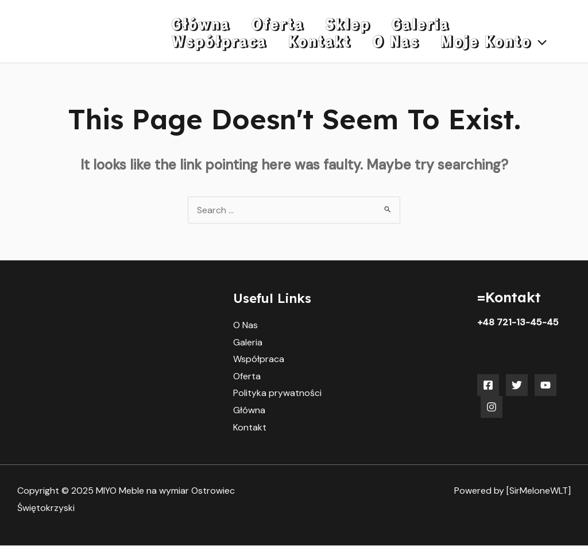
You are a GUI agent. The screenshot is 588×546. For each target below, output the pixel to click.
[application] (399, 44)
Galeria (247, 342)
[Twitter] (517, 385)
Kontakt (249, 427)
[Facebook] (488, 385)
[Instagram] (491, 407)
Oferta (247, 376)
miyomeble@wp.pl (514, 357)
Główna (249, 411)
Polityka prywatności (277, 393)
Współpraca (258, 359)
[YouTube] (545, 385)
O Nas (245, 325)
